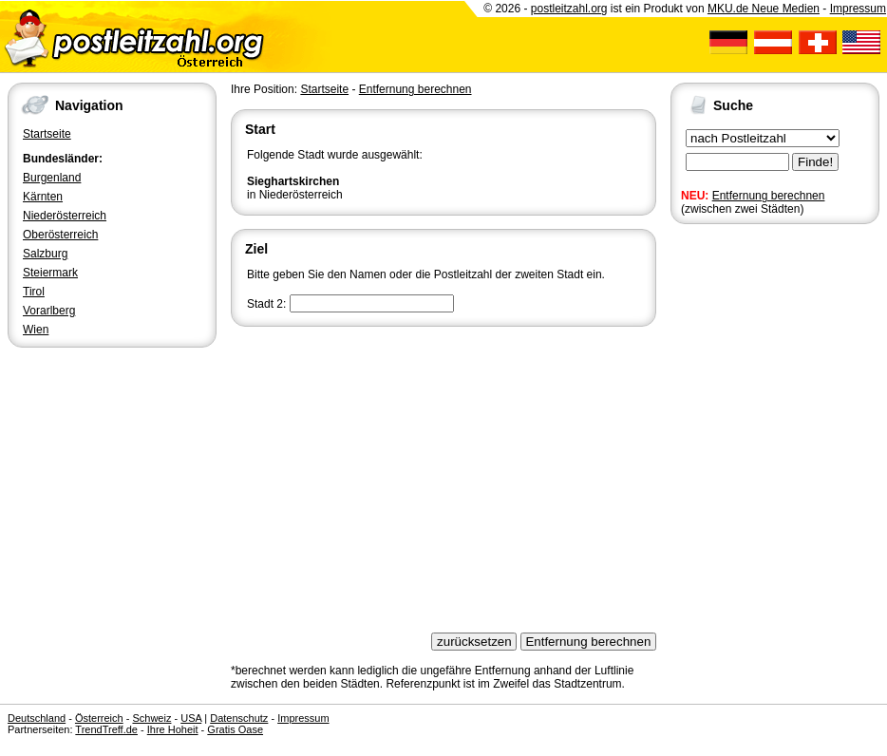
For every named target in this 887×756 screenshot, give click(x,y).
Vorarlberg (49, 310)
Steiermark (50, 272)
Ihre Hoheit (172, 729)
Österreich (99, 718)
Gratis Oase (235, 729)
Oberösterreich (60, 234)
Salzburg (45, 253)
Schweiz (151, 718)
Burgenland (52, 177)
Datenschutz (239, 718)
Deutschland (37, 718)
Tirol (34, 291)
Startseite (47, 134)
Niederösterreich (64, 215)
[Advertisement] (443, 473)
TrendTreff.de (106, 729)
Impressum (858, 8)
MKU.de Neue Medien (764, 8)
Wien (35, 329)
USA (190, 718)
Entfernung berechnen (768, 195)
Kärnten (43, 196)
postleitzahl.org (569, 8)
